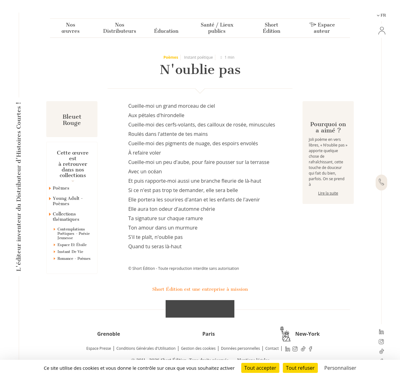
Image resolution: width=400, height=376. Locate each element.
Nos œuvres (71, 29)
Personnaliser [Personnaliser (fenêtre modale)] (340, 367)
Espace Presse (98, 348)
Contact (272, 348)
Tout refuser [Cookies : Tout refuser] (300, 367)
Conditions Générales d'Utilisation (145, 348)
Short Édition (271, 29)
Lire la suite (328, 215)
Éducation (166, 32)
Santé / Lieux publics (217, 29)
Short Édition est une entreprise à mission (200, 289)
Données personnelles (240, 348)
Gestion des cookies (198, 348)
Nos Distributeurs (119, 29)
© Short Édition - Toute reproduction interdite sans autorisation (183, 268)
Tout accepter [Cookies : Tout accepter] (260, 367)
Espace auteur (322, 29)
